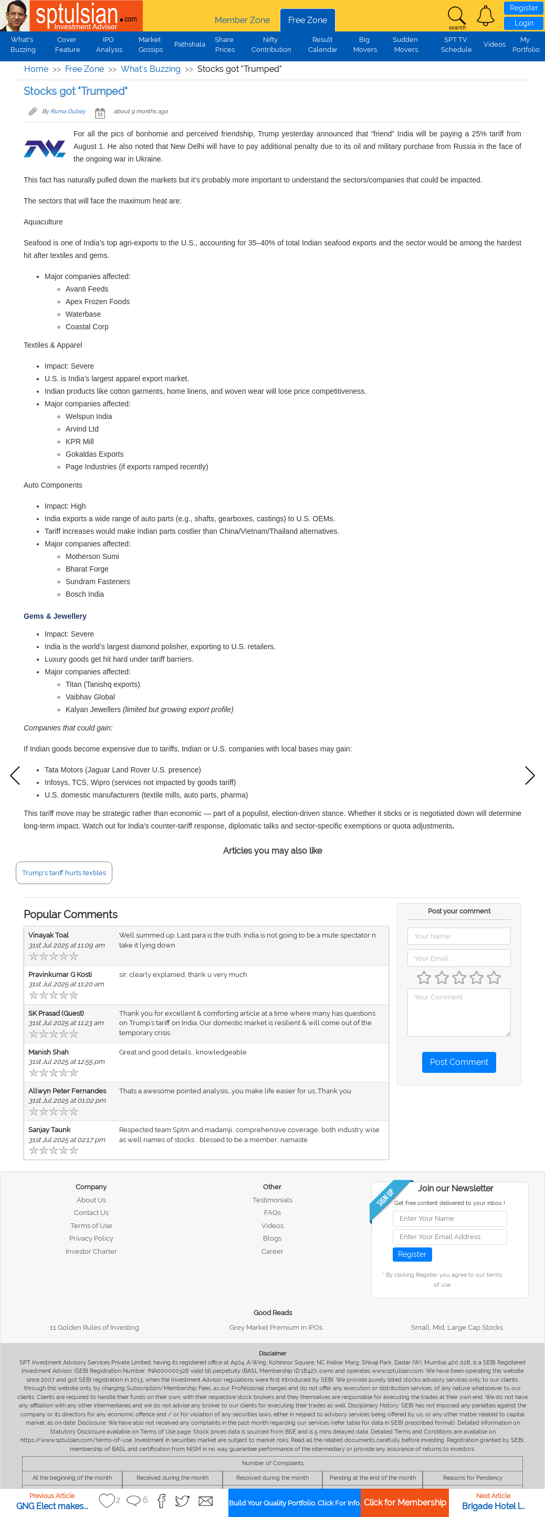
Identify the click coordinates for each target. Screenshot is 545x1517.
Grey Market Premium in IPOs (275, 1327)
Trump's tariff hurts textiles (64, 873)
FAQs (272, 1213)
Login (524, 23)
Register (524, 8)
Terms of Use (91, 1226)
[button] (485, 15)
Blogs (272, 1238)
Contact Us (91, 1213)
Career (272, 1251)
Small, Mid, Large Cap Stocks (457, 1327)
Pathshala (189, 44)
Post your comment (459, 911)
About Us (91, 1200)
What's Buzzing (151, 69)
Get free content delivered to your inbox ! (449, 1203)
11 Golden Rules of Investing (94, 1327)
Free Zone (307, 20)
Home (36, 69)
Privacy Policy (91, 1238)
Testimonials (272, 1200)
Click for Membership (405, 1503)
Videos (495, 44)
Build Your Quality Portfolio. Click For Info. (295, 1503)
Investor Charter (91, 1251)
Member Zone (242, 20)
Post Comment (459, 1062)
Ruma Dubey (68, 111)
